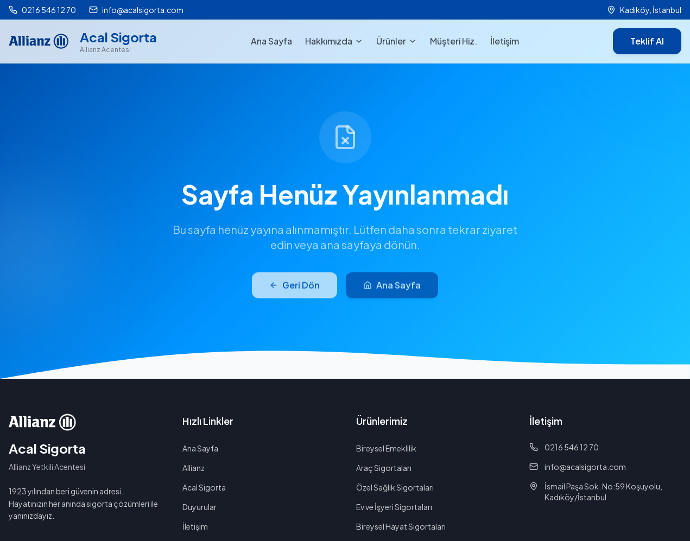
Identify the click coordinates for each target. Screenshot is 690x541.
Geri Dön (294, 290)
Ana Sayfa (271, 41)
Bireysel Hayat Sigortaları (401, 526)
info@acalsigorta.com (577, 467)
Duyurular (199, 507)
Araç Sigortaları (384, 468)
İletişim (504, 41)
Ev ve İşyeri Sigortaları (394, 507)
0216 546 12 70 (564, 447)
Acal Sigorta (204, 487)
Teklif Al (647, 41)
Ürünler (396, 41)
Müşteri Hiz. (453, 41)
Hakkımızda (334, 41)
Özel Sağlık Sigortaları (395, 487)
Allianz (193, 468)
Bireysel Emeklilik (386, 448)
